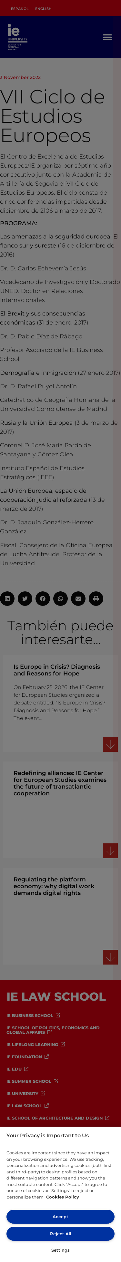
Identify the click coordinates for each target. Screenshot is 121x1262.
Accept (60, 1216)
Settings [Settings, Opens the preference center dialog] (60, 1250)
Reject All (60, 1233)
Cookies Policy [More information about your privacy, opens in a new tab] (62, 1196)
